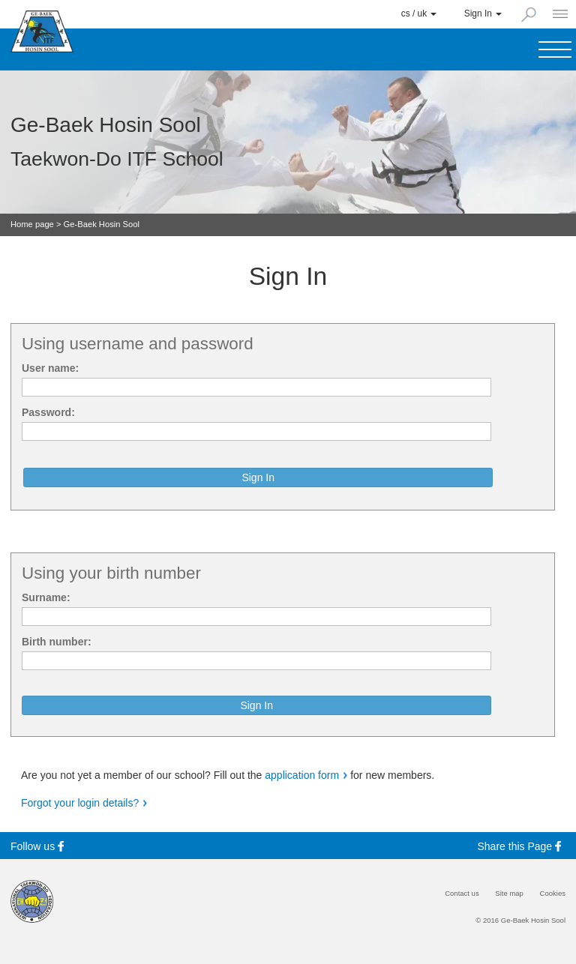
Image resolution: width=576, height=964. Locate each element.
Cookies (553, 893)
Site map (509, 893)
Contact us (462, 893)
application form (302, 775)
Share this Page (522, 846)
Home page (32, 224)
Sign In (483, 13)
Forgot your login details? (80, 803)
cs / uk (419, 13)
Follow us (39, 846)
